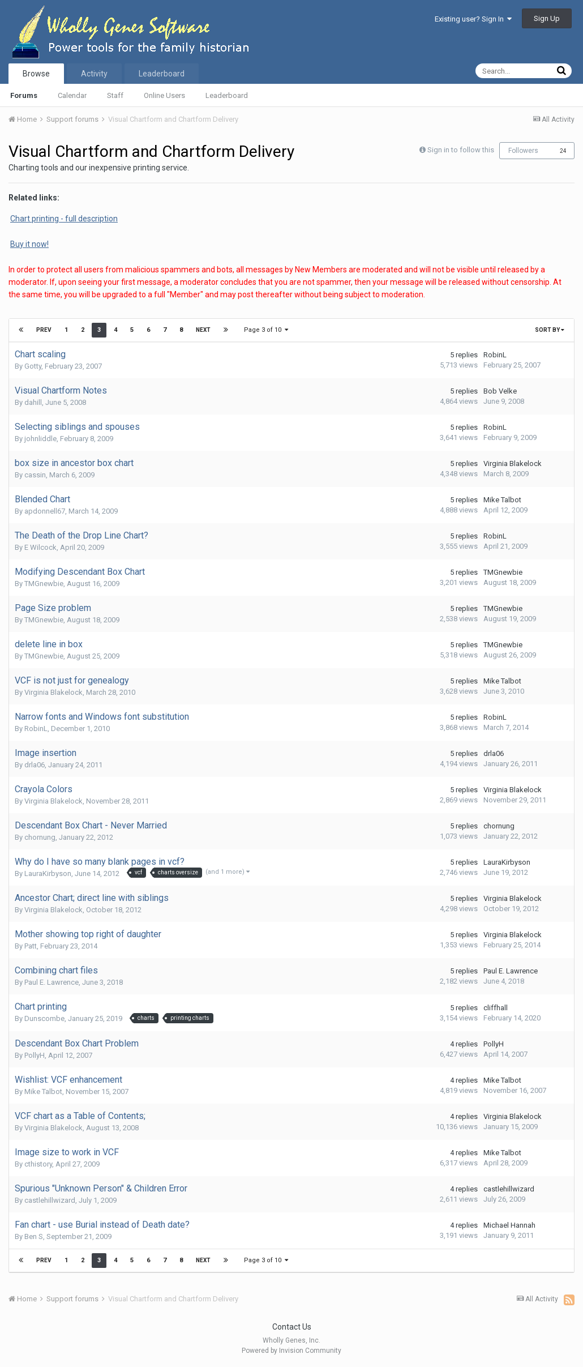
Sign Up (547, 18)
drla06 (34, 765)
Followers (523, 151)
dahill (33, 402)
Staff (115, 95)
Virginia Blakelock (512, 463)
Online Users (164, 95)
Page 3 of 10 (266, 330)
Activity (94, 73)
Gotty (32, 366)
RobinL (495, 355)
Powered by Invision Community (291, 1351)
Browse (36, 73)
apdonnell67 (44, 511)
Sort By (549, 330)
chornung (39, 837)
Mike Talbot (502, 499)
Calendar (72, 95)
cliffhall (495, 1007)
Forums (23, 95)
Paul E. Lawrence (51, 982)
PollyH (34, 1055)
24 (563, 151)
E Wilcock (40, 547)
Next (203, 330)
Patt (30, 946)
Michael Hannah (509, 1225)
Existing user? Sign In (473, 19)
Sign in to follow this (460, 150)
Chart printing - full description (64, 218)
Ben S (33, 1236)
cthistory (38, 1164)
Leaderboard (226, 95)
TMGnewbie (43, 583)
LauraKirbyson (47, 873)
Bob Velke (500, 391)
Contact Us (291, 1326)
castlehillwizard (49, 1200)
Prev (44, 330)
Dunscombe (44, 1018)
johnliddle (40, 438)
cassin (35, 475)
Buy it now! (29, 244)
